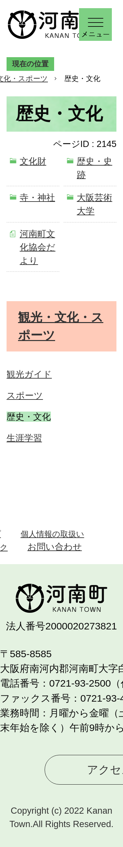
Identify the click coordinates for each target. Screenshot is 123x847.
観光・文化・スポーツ (60, 326)
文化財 (33, 161)
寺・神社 (37, 197)
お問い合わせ (55, 547)
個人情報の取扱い (52, 533)
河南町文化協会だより (37, 247)
